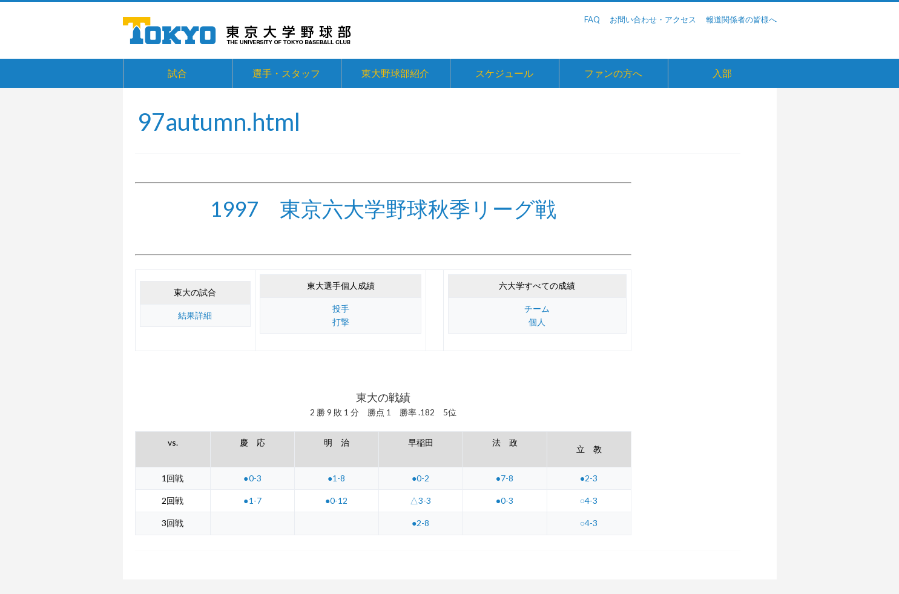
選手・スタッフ (286, 73)
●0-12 (336, 500)
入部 (722, 73)
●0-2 (420, 478)
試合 (177, 73)
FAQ (592, 19)
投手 (340, 308)
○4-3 (589, 500)
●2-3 (589, 478)
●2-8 (420, 523)
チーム (537, 308)
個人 (537, 322)
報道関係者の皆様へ (741, 19)
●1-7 (252, 500)
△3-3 (420, 500)
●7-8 (504, 478)
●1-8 (336, 478)
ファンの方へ (613, 73)
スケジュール (504, 73)
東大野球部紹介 (395, 73)
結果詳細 (195, 315)
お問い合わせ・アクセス (653, 19)
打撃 (340, 322)
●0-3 (252, 478)
